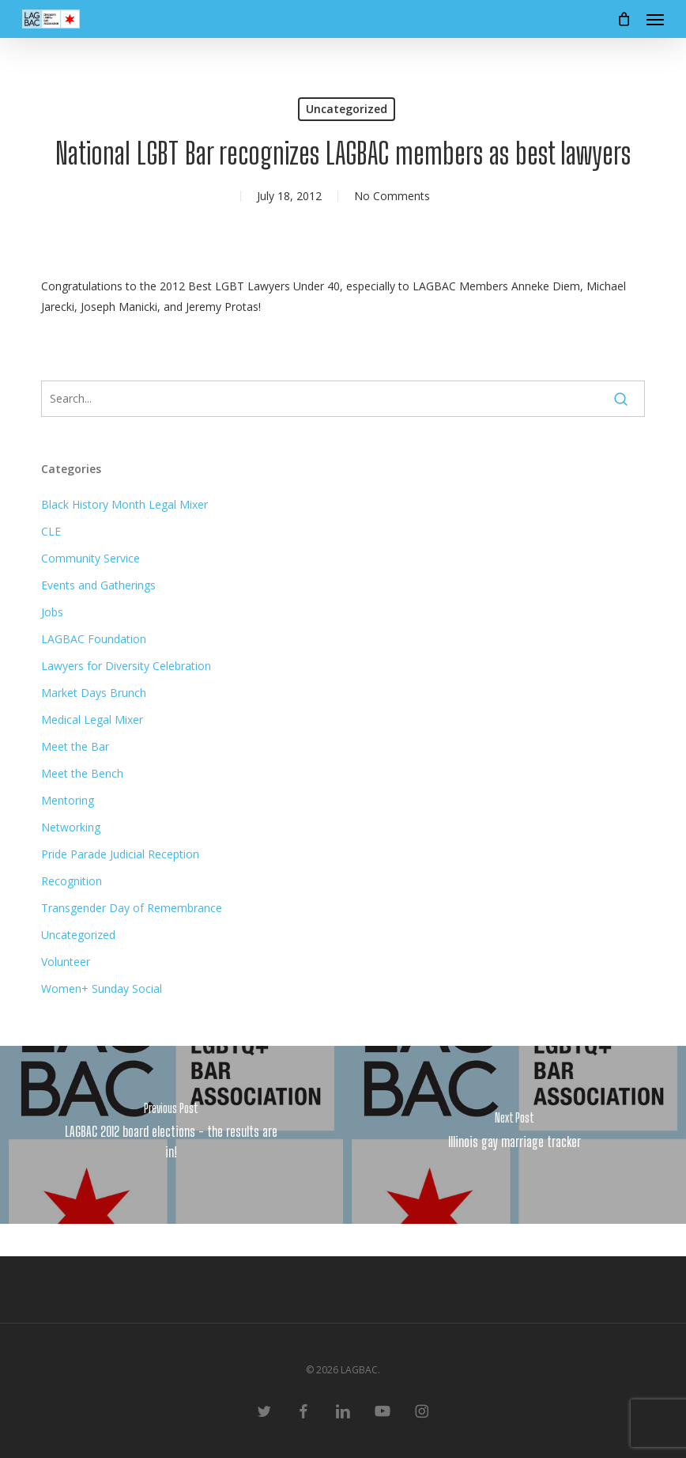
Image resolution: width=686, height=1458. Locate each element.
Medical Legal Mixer (92, 719)
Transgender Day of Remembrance (131, 907)
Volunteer (65, 961)
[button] (655, 19)
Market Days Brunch (93, 692)
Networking (70, 827)
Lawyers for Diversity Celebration (126, 665)
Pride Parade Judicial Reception (120, 854)
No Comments (392, 195)
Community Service (90, 558)
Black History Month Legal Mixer (124, 504)
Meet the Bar (75, 746)
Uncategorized (346, 108)
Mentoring (67, 800)
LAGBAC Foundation (93, 638)
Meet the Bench (82, 773)
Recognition (71, 880)
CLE (51, 531)
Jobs (52, 611)
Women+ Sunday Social (101, 988)
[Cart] (624, 18)
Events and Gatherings (98, 585)
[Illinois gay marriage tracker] (514, 1135)
